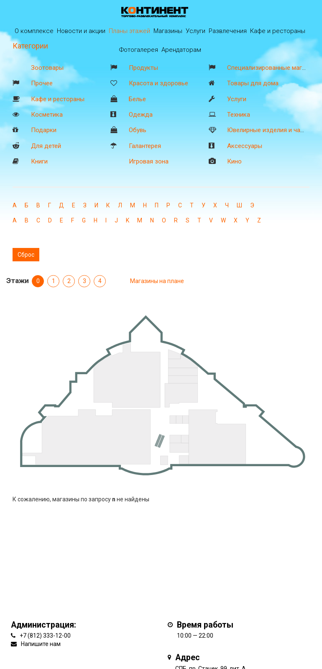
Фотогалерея (138, 50)
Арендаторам (181, 50)
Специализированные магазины (273, 67)
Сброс (26, 254)
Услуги (236, 99)
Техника (238, 114)
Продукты (143, 67)
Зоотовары (47, 67)
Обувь (137, 130)
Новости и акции (81, 31)
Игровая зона (149, 161)
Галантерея (145, 146)
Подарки (43, 130)
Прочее (42, 83)
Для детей (46, 146)
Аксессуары (244, 146)
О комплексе (34, 31)
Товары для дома (253, 83)
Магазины (167, 31)
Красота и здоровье (158, 83)
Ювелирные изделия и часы (267, 130)
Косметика (47, 114)
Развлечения (228, 31)
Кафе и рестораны (57, 99)
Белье (137, 99)
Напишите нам (41, 644)
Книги (39, 161)
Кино (234, 161)
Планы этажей (129, 31)
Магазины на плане (157, 281)
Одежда (141, 114)
